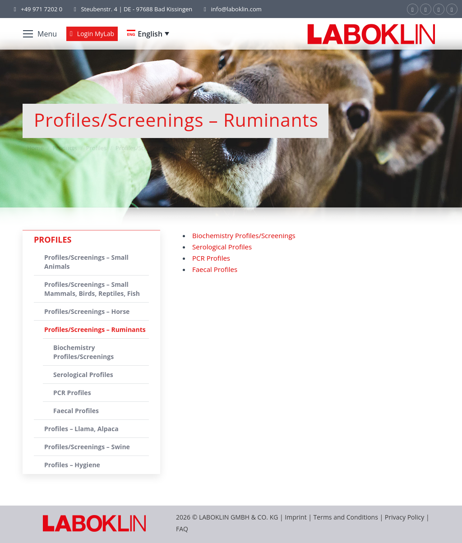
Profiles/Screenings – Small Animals (86, 262)
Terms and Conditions (347, 517)
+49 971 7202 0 (41, 9)
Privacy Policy (404, 517)
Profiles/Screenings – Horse (86, 311)
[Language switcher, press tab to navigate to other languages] (148, 34)
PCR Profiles (211, 257)
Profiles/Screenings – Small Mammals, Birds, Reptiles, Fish (92, 289)
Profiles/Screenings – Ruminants (95, 329)
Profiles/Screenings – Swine (87, 446)
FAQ (182, 529)
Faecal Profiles (214, 269)
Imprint (295, 517)
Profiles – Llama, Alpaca (81, 428)
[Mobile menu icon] (40, 34)
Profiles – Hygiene (72, 464)
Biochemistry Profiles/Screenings (244, 235)
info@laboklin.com (231, 9)
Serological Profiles (222, 246)
